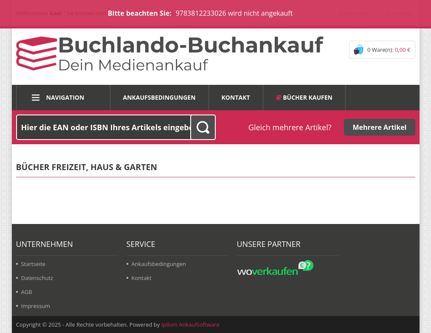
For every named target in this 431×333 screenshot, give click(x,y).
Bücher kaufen (304, 97)
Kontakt (236, 97)
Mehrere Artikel (379, 127)
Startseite (33, 264)
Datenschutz (37, 278)
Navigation (65, 97)
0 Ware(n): (389, 49)
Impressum (36, 306)
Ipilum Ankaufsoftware (190, 324)
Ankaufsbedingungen (159, 97)
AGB (26, 292)
